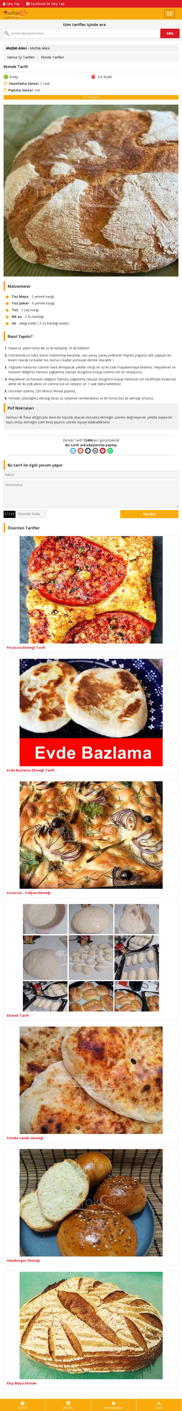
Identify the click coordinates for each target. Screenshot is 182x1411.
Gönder (149, 514)
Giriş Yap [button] (11, 3)
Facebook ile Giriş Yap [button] (45, 3)
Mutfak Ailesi (28, 48)
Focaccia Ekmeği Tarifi (26, 647)
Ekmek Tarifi (18, 1015)
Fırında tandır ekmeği (25, 1138)
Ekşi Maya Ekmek (21, 1383)
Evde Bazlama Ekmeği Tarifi (30, 770)
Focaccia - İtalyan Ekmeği (29, 893)
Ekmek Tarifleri (52, 57)
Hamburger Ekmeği (23, 1260)
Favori (91, 97)
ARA (169, 33)
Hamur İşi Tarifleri (21, 57)
